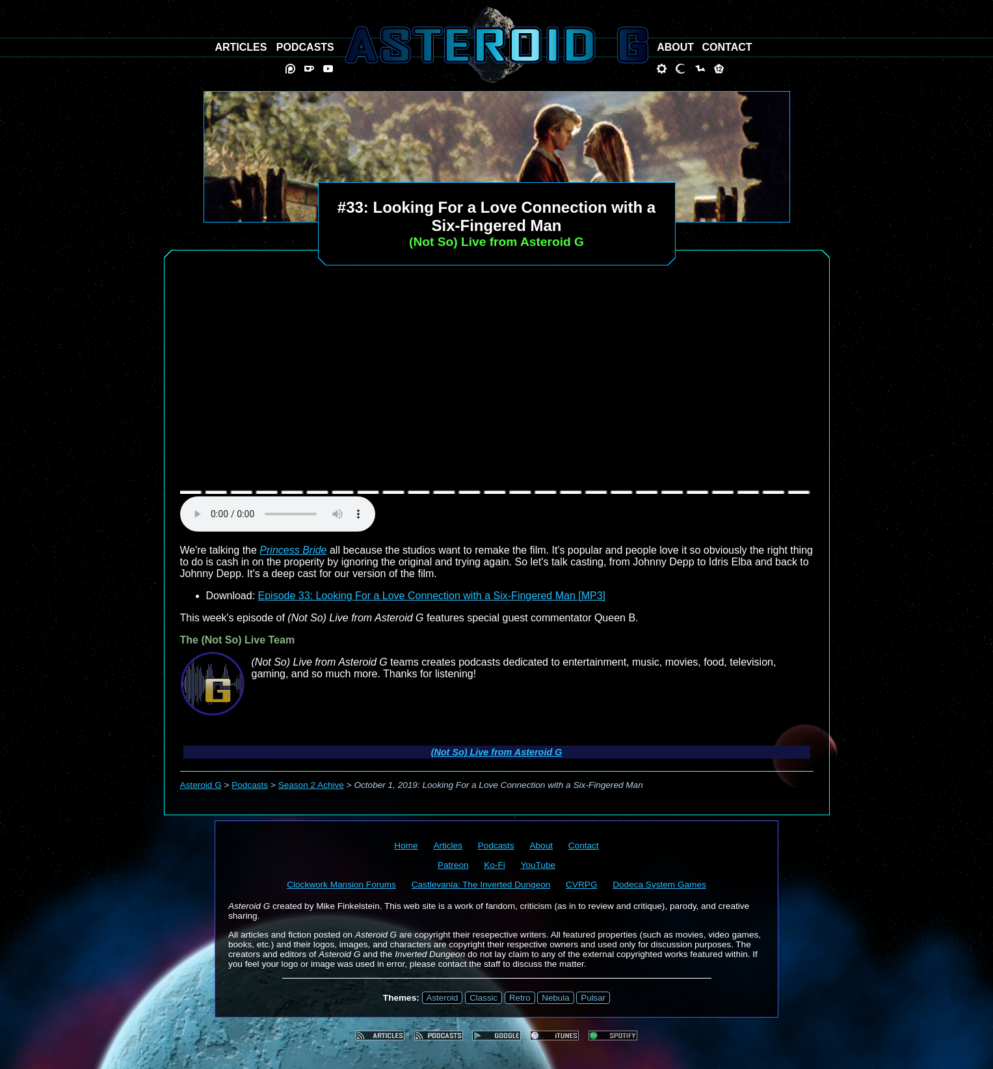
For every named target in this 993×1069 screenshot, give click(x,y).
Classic (483, 998)
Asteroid (442, 998)
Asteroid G (201, 785)
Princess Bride (292, 550)
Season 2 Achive (311, 785)
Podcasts (250, 785)
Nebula (555, 998)
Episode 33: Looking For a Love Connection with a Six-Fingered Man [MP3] (432, 595)
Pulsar (593, 998)
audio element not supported (277, 514)
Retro (520, 998)
